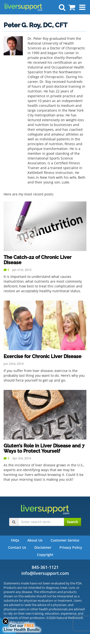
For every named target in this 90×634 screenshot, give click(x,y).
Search (72, 522)
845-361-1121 (45, 567)
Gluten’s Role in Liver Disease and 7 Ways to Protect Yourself (44, 448)
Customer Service (65, 540)
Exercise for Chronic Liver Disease (42, 356)
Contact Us (17, 547)
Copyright (45, 554)
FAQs (15, 540)
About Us (34, 540)
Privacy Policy (71, 547)
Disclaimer (42, 547)
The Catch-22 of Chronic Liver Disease (38, 259)
